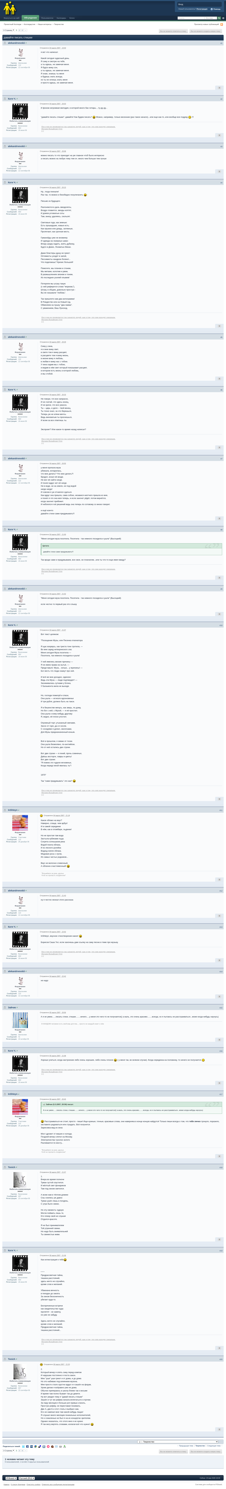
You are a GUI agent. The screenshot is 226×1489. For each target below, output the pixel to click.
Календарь (61, 18)
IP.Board (218, 1484)
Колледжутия (29, 24)
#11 (221, 810)
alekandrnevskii (16, 43)
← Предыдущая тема (185, 1446)
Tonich (11, 1167)
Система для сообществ (205, 1484)
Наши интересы (44, 24)
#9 (221, 589)
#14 (221, 972)
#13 (221, 927)
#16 (221, 1051)
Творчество (59, 24)
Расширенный (223, 18)
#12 (221, 891)
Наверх (7, 1484)
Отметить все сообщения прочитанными (58, 1484)
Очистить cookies (33, 1484)
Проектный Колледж (12, 24)
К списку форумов (18, 1484)
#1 (221, 43)
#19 (221, 1251)
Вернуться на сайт (12, 18)
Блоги (72, 18)
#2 (221, 99)
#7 (221, 459)
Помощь (215, 9)
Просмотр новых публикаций (206, 24)
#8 (221, 530)
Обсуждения (30, 18)
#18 (221, 1167)
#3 (221, 146)
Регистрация (202, 9)
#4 (221, 183)
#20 (221, 1359)
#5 (221, 337)
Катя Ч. (12, 98)
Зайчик (12, 1007)
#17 (221, 1094)
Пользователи (47, 18)
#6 (221, 390)
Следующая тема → (215, 1446)
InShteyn (12, 810)
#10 (221, 625)
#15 (221, 1008)
